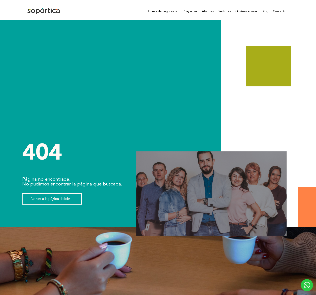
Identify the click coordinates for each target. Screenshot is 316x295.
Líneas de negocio (163, 11)
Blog (265, 11)
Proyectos (190, 11)
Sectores (224, 11)
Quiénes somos (246, 11)
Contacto (279, 11)
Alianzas (208, 11)
